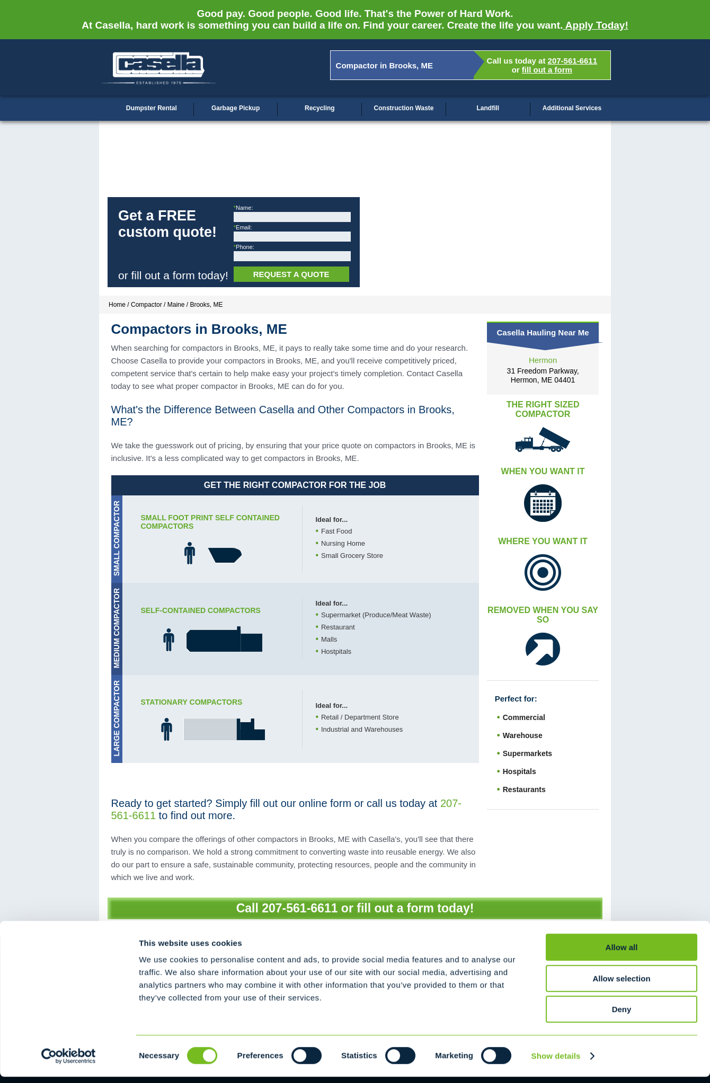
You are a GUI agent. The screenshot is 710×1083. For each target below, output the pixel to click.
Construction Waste (404, 108)
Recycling (320, 108)
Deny (622, 1015)
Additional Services (572, 108)
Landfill (487, 108)
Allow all (622, 953)
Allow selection (621, 984)
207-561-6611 (572, 60)
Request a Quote (291, 274)
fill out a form (547, 69)
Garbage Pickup (235, 108)
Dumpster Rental (151, 108)
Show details (556, 1062)
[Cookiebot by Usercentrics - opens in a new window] (68, 1062)
